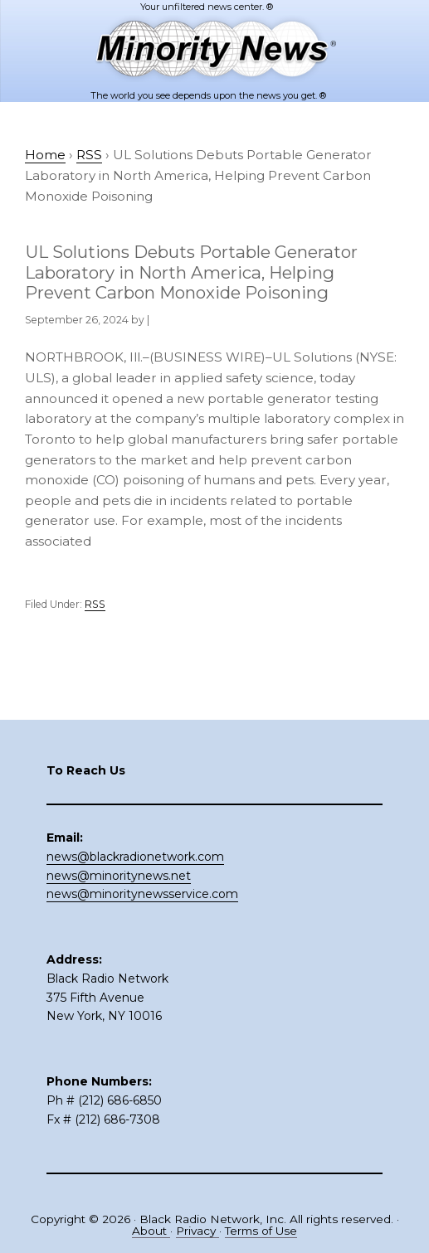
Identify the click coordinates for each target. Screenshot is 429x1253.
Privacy (197, 1230)
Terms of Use (261, 1230)
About (151, 1230)
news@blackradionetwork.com (135, 856)
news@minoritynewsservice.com (142, 893)
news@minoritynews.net (118, 875)
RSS (95, 604)
